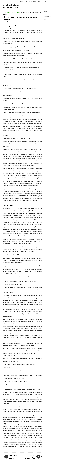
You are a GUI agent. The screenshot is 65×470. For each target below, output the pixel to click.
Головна (21, 1)
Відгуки (38, 1)
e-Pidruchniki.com (12, 5)
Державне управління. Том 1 (13, 12)
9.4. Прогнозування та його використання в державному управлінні (15, 458)
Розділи (25, 1)
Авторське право (32, 1)
